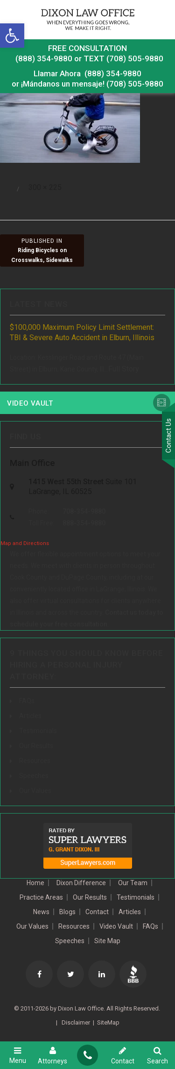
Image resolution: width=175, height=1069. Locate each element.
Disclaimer (75, 1022)
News (41, 912)
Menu (17, 1055)
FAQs (27, 701)
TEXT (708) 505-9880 (123, 58)
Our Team (132, 883)
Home (35, 883)
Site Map (107, 941)
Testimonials (38, 730)
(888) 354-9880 (43, 58)
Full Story (123, 368)
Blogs (67, 912)
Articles (30, 716)
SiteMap (108, 1022)
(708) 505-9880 (134, 83)
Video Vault (30, 403)
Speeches (34, 775)
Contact (97, 912)
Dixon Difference (81, 883)
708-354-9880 (84, 511)
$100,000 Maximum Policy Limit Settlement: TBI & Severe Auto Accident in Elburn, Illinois (82, 332)
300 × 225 (45, 187)
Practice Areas (41, 897)
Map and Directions (24, 543)
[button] (12, 35)
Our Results (36, 745)
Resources (34, 760)
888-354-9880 (84, 523)
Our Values (35, 790)
